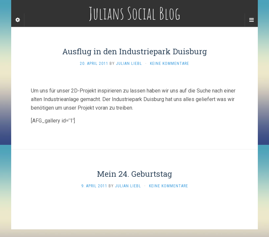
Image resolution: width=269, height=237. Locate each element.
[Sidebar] (17, 20)
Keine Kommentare (169, 63)
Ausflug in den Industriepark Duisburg (134, 51)
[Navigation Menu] (251, 20)
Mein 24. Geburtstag (134, 174)
